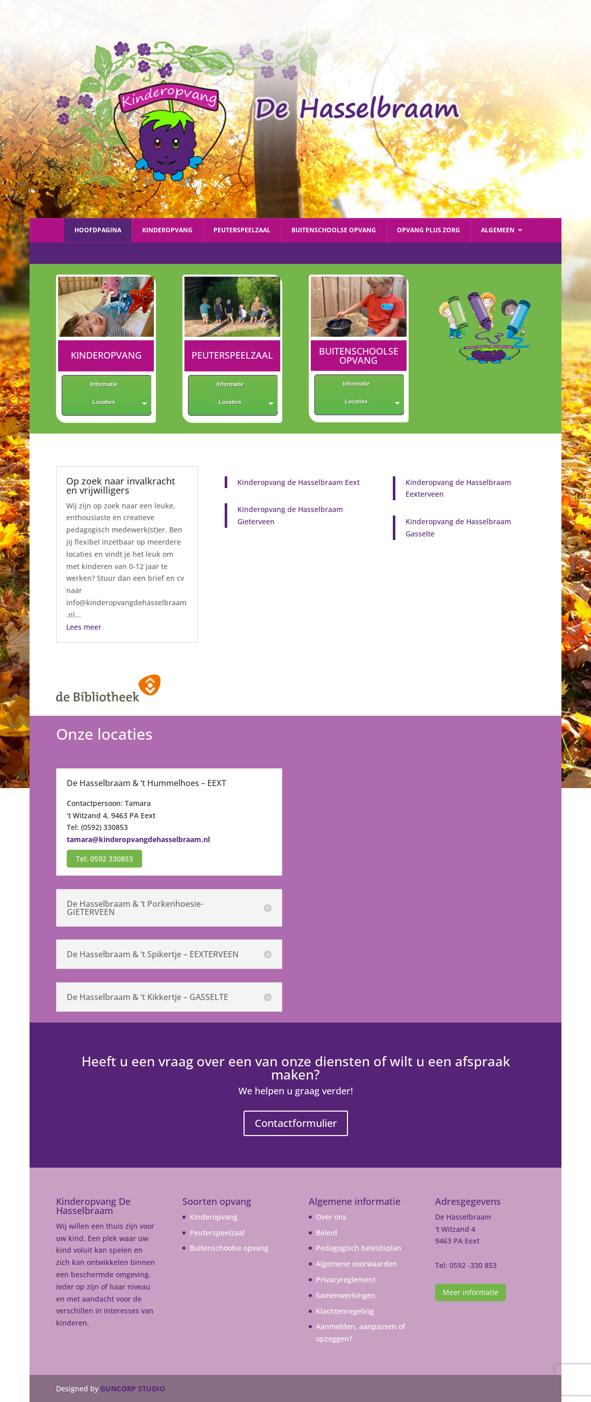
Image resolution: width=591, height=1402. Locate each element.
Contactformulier (296, 1123)
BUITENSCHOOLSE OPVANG (358, 355)
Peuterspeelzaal (217, 1232)
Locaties (103, 402)
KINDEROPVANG (106, 355)
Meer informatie (470, 1292)
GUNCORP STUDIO (132, 1388)
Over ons (331, 1217)
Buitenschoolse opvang (229, 1248)
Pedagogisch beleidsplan (358, 1248)
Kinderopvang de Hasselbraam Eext (298, 482)
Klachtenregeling (345, 1311)
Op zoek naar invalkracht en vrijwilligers (120, 485)
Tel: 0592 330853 (104, 859)
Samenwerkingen (345, 1295)
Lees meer (83, 627)
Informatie (103, 384)
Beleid (326, 1232)
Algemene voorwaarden (356, 1264)
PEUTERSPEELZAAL (232, 355)
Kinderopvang (213, 1217)
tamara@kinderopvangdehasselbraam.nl (138, 839)
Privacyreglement (345, 1279)
